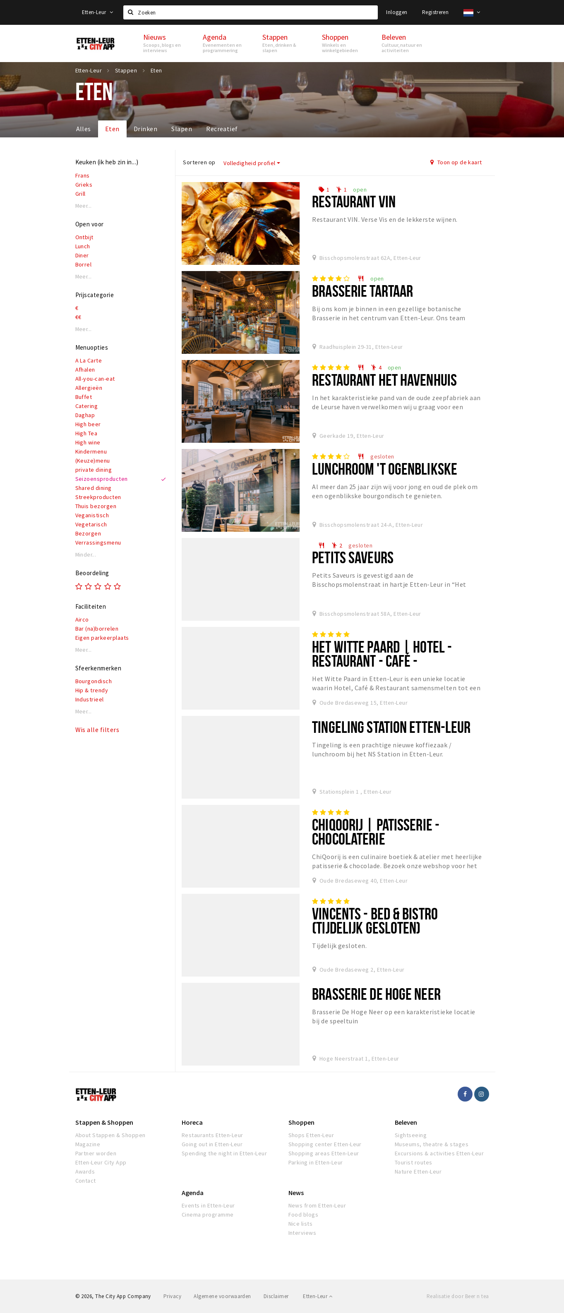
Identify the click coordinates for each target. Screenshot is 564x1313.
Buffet (83, 397)
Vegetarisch (91, 524)
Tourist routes (413, 1162)
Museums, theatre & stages (431, 1144)
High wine (88, 442)
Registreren (435, 12)
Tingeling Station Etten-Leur (391, 727)
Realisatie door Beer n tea (458, 1296)
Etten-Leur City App (101, 1162)
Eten (112, 129)
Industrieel (89, 699)
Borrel (83, 264)
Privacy (172, 1296)
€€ (78, 317)
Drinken (145, 129)
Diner (82, 255)
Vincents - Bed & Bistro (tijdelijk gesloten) (375, 920)
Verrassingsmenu (98, 542)
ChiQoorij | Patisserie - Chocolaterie (375, 831)
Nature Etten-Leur (418, 1171)
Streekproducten (98, 497)
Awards (85, 1171)
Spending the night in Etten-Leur (224, 1153)
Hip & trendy (91, 690)
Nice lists (300, 1223)
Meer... (83, 205)
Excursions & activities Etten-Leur (439, 1153)
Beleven (406, 1122)
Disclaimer (276, 1296)
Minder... (85, 554)
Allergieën (89, 387)
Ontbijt (84, 237)
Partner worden (96, 1153)
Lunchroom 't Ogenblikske (384, 469)
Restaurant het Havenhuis (384, 380)
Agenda (193, 1192)
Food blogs (303, 1214)
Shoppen (301, 1122)
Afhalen (85, 369)
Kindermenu (91, 451)
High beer (88, 424)
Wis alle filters (97, 729)
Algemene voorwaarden (222, 1296)
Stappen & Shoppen (104, 1122)
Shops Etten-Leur (311, 1135)
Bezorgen (88, 533)
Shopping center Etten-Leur (325, 1144)
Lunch (82, 246)
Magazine (88, 1144)
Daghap (85, 415)
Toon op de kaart (456, 162)
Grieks (84, 184)
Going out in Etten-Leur (212, 1144)
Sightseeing (411, 1135)
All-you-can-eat (95, 378)
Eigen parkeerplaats (102, 637)
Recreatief (222, 129)
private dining (93, 469)
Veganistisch (92, 515)
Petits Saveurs (353, 557)
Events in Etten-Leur (208, 1205)
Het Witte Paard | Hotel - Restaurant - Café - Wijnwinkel (382, 661)
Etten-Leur (97, 12)
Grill (80, 193)
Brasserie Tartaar (362, 291)
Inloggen (396, 12)
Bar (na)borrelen (97, 628)
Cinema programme (208, 1214)
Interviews (302, 1232)
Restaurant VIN (354, 201)
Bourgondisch (93, 681)
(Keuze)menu (92, 460)
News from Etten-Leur (317, 1205)
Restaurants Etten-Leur (212, 1135)
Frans (82, 175)
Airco (82, 619)
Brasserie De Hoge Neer (376, 994)
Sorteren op (199, 162)
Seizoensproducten (101, 478)
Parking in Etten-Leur (315, 1162)
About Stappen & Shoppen (110, 1135)
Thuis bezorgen (96, 506)
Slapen (181, 129)
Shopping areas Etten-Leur (323, 1153)
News (296, 1192)
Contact (85, 1180)
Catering (86, 406)
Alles (83, 129)
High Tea (86, 433)
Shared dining (93, 488)
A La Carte (88, 360)
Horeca (192, 1122)
